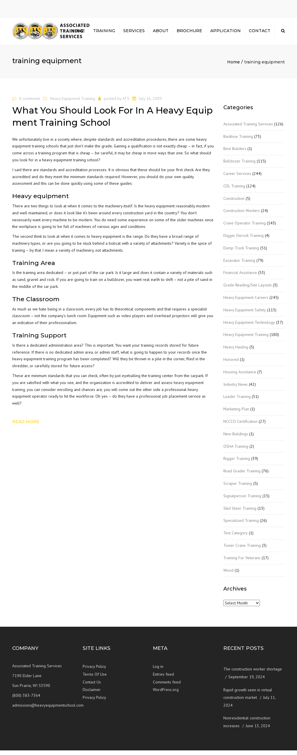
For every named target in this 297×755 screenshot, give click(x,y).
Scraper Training (237, 488)
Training (104, 33)
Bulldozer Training (239, 166)
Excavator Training (239, 265)
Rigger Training (236, 463)
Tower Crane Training (242, 550)
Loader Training (237, 401)
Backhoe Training (238, 141)
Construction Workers (241, 215)
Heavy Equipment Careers (245, 302)
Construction (234, 203)
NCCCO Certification (240, 426)
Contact (259, 33)
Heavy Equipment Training (72, 103)
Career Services (237, 178)
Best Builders (234, 153)
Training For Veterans (241, 562)
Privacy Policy (94, 671)
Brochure (189, 33)
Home (78, 33)
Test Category (235, 537)
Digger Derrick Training (243, 240)
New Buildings (235, 438)
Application (225, 33)
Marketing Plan (236, 413)
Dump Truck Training (241, 252)
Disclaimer (92, 694)
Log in (158, 671)
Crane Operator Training (244, 228)
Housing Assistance (239, 376)
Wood (228, 574)
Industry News (235, 389)
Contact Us (92, 686)
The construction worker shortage (252, 674)
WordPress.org (166, 694)
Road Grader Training (241, 475)
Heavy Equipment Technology (249, 327)
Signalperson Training (242, 500)
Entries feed (163, 679)
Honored (231, 364)
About (161, 33)
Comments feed (167, 686)
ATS (125, 103)
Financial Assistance (240, 277)
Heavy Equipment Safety (244, 314)
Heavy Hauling (235, 351)
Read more (25, 426)
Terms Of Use (95, 679)
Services (134, 33)
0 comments (29, 103)
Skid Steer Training (239, 512)
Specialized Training (241, 525)
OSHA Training (235, 451)
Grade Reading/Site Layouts (247, 290)
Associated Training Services (248, 128)
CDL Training (234, 190)
